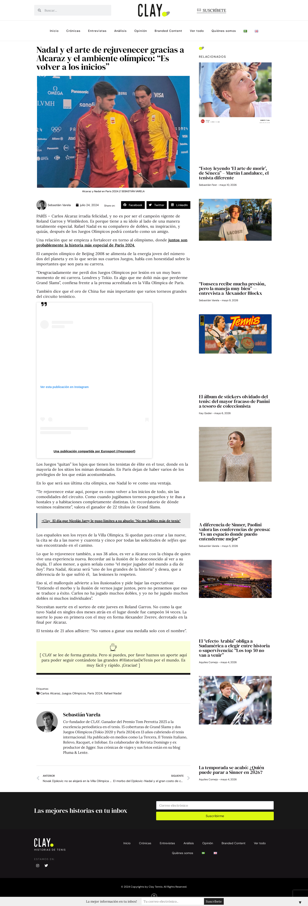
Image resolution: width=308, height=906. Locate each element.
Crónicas (73, 31)
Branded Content (168, 31)
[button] (133, 205)
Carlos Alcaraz (50, 693)
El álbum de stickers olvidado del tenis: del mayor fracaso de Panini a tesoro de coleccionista (234, 401)
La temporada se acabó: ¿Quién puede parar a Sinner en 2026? (231, 769)
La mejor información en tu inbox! (116, 901)
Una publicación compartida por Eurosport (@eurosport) (94, 451)
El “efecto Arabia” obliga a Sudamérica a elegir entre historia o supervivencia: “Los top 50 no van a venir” (234, 648)
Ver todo (197, 31)
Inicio (54, 31)
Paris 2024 (94, 693)
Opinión (140, 31)
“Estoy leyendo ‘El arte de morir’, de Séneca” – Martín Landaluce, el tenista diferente (234, 173)
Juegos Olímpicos (74, 693)
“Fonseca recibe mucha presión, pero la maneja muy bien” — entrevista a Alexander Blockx (232, 288)
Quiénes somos (224, 31)
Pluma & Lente (75, 752)
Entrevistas (97, 31)
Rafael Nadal (112, 693)
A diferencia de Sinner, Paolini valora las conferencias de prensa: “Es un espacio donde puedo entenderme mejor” (234, 531)
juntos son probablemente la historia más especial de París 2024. (111, 243)
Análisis (120, 31)
